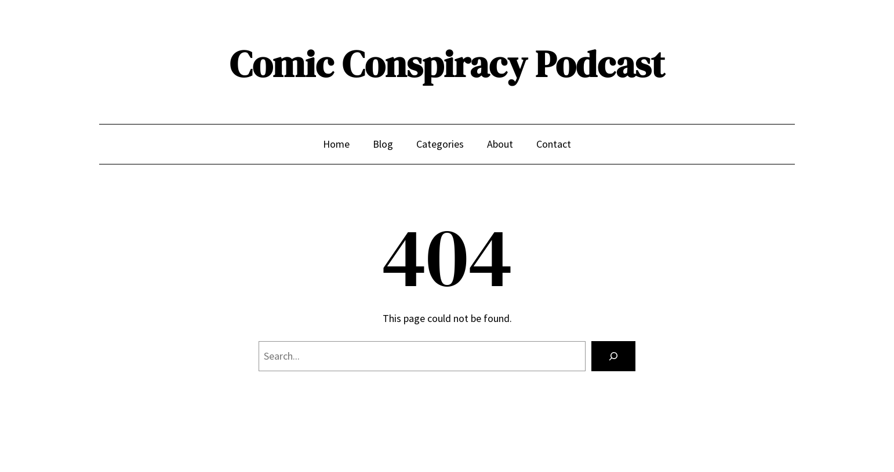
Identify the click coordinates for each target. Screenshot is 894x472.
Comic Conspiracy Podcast (447, 64)
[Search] (613, 356)
